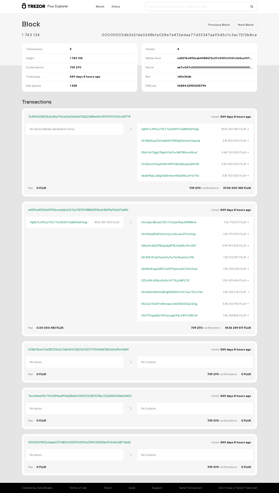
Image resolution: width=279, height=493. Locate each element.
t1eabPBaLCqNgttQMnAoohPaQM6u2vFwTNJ (170, 176)
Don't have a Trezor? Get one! (238, 488)
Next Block (246, 25)
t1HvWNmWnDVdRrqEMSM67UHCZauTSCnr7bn (172, 292)
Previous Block (219, 25)
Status (116, 6)
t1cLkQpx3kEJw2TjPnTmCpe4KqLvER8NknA (168, 222)
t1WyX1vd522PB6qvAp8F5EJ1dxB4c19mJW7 (168, 245)
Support (157, 488)
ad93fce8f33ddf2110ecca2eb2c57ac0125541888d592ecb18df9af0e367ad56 (78, 210)
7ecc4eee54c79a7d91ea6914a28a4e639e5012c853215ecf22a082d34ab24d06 (80, 396)
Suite (132, 488)
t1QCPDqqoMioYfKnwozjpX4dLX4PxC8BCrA (169, 315)
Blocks (100, 6)
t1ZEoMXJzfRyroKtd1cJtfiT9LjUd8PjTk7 (165, 280)
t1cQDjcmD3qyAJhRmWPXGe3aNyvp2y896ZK (170, 164)
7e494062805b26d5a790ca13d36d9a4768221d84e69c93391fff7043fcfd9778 (79, 117)
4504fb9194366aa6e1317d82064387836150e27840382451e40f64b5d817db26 (79, 442)
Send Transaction (190, 488)
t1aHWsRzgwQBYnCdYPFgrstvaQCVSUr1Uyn (169, 269)
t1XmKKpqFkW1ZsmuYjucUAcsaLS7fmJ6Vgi (168, 234)
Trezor (108, 488)
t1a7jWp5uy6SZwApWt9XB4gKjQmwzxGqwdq (170, 141)
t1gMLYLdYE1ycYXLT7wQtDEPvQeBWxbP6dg (169, 129)
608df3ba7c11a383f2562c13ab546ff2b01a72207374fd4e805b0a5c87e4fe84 (78, 350)
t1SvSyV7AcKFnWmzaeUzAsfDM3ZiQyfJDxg (169, 304)
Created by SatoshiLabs (37, 488)
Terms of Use (78, 488)
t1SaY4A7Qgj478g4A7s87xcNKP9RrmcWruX (169, 152)
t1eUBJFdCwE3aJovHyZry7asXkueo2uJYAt (167, 257)
